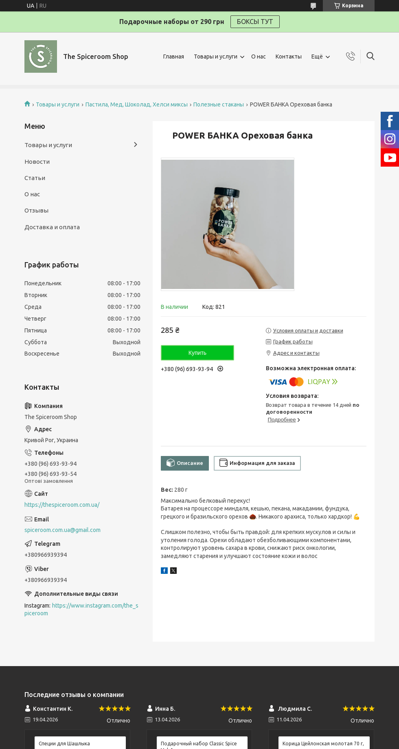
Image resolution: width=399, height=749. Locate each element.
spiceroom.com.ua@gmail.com (62, 530)
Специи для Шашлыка (64, 743)
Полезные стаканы (218, 104)
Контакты (289, 56)
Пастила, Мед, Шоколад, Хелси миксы (137, 104)
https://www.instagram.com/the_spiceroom (81, 609)
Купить (197, 353)
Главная (173, 56)
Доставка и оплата (52, 227)
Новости (37, 161)
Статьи (34, 177)
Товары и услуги (215, 56)
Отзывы (36, 210)
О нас (258, 56)
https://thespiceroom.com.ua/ (61, 505)
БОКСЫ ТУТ (255, 21)
